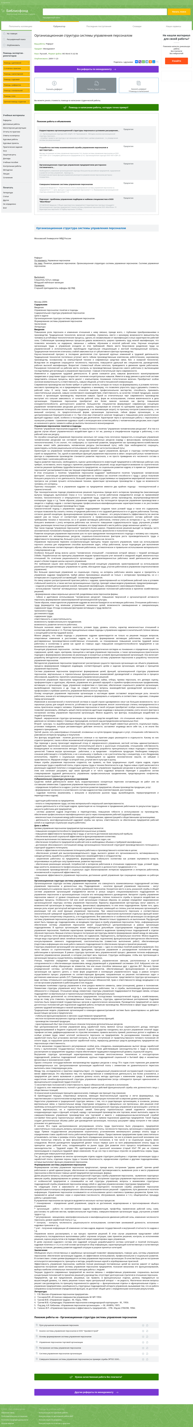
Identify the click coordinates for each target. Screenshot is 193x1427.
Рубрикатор (59, 26)
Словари (137, 26)
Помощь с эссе (9, 96)
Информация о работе (147, 1325)
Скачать (143, 1325)
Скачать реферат (54, 89)
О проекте (5, 2)
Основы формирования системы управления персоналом (65, 1336)
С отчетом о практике (12, 68)
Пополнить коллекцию (20, 26)
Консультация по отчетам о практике (54, 1423)
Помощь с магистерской (13, 74)
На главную (12, 33)
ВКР (71, 1416)
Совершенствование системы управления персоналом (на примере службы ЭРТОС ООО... (79, 1359)
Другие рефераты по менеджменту (94, 1392)
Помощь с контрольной (13, 90)
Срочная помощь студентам (15, 101)
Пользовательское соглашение (14, 1416)
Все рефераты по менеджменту (94, 69)
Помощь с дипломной (12, 63)
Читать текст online (96, 89)
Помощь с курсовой (11, 79)
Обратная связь (8, 1412)
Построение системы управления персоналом (60, 1348)
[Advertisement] (16, 253)
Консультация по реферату (50, 1420)
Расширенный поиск (51, 17)
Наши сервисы (173, 26)
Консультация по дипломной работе (54, 1416)
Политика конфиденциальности (14, 1420)
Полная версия (7, 1423)
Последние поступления (98, 26)
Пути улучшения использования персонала (59, 1325)
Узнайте (176, 60)
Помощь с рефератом (12, 85)
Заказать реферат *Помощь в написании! (139, 90)
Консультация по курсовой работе (53, 1412)
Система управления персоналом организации (60, 1353)
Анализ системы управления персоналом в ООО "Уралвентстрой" (68, 1331)
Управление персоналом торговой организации (61, 1342)
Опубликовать (13, 45)
